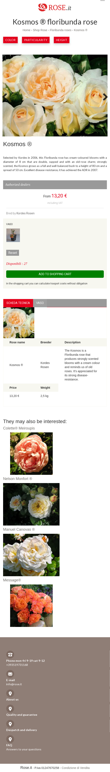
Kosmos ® (80, 30)
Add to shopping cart (55, 274)
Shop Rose (40, 30)
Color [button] (10, 40)
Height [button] (61, 40)
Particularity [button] (35, 40)
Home (26, 30)
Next (104, 97)
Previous (6, 97)
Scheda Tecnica (18, 303)
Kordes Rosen (26, 213)
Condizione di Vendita (76, 768)
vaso (40, 303)
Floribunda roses (60, 30)
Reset (12, 253)
